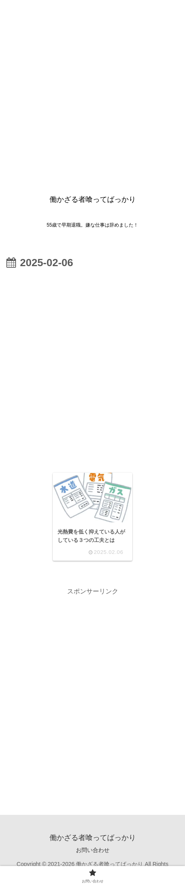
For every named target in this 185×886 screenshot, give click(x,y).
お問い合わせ (92, 850)
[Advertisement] (92, 92)
